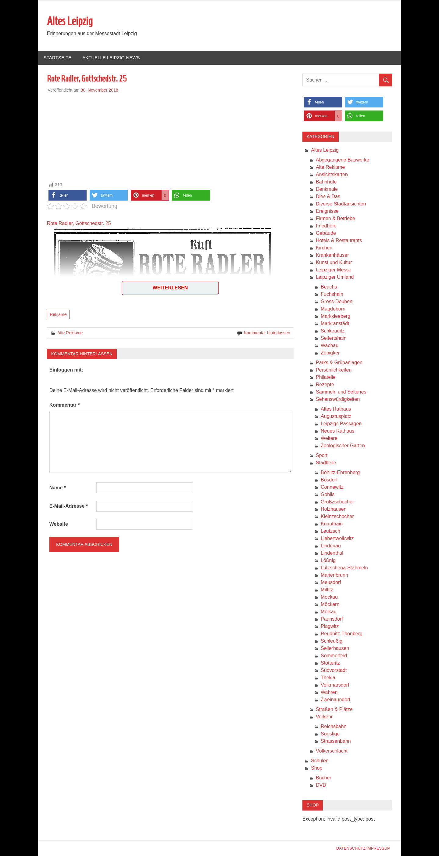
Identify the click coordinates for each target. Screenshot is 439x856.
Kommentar (64, 405)
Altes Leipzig (70, 21)
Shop (316, 768)
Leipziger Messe (334, 270)
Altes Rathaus (336, 409)
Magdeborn (333, 309)
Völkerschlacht (332, 751)
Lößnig (328, 560)
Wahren (329, 692)
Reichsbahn (334, 726)
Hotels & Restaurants (339, 240)
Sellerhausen (335, 648)
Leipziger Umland (335, 277)
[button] (67, 195)
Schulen (320, 761)
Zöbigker (330, 353)
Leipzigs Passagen (341, 423)
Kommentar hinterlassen (267, 333)
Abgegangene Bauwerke (342, 160)
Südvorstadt (334, 670)
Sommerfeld (334, 655)
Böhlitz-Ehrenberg (340, 472)
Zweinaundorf (335, 699)
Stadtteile (326, 463)
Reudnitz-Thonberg (341, 634)
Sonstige (330, 734)
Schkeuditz (332, 331)
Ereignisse (327, 211)
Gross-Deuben (336, 301)
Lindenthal (332, 553)
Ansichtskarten (332, 174)
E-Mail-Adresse (68, 506)
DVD (321, 785)
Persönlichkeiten (334, 370)
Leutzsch (330, 531)
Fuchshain (332, 294)
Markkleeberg (335, 316)
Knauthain (332, 524)
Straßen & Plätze (334, 709)
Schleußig (331, 641)
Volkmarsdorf (335, 685)
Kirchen (324, 248)
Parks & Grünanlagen (339, 362)
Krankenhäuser (332, 255)
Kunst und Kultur (334, 262)
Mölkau (329, 612)
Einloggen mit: (66, 370)
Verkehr (324, 717)
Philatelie (326, 377)
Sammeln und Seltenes (341, 392)
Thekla (328, 677)
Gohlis (327, 494)
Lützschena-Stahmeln (344, 568)
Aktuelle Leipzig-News (111, 57)
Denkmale (327, 189)
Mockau (329, 597)
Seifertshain (334, 338)
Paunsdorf (332, 619)
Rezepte (325, 384)
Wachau (329, 345)
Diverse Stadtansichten (341, 204)
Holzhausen (334, 509)
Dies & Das (328, 196)
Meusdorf (331, 582)
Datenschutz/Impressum (363, 848)
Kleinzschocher (337, 516)
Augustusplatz (336, 416)
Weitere (329, 438)
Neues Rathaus (337, 431)
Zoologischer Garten (343, 445)
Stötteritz (330, 663)
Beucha (329, 287)
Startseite (57, 57)
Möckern (330, 604)
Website (58, 524)
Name (57, 488)
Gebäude (326, 233)
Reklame (58, 314)
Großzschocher (337, 502)
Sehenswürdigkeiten (338, 399)
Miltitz (327, 590)
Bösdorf (329, 480)
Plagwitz (330, 626)
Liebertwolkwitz (337, 538)
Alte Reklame (70, 333)
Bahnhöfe (326, 182)
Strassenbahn (336, 741)
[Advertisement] (170, 136)
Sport (321, 455)
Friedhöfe (326, 226)
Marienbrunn (334, 575)
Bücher (323, 778)
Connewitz (332, 487)
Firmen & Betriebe (335, 218)
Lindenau (331, 546)
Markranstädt (335, 323)
